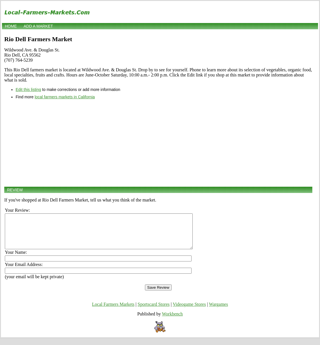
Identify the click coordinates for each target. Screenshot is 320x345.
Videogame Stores (189, 311)
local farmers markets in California (65, 97)
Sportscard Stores (153, 311)
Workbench (172, 320)
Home (11, 26)
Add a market (38, 26)
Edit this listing (28, 89)
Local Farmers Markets (113, 311)
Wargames (218, 311)
